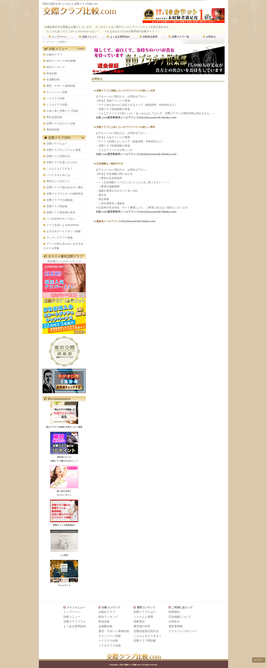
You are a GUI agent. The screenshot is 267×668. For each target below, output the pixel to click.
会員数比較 (53, 79)
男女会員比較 (54, 117)
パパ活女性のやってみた (60, 218)
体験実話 (139, 621)
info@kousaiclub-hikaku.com (157, 117)
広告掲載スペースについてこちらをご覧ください (133, 182)
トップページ (58, 36)
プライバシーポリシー (183, 631)
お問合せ (209, 36)
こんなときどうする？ (59, 168)
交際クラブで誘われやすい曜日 (64, 187)
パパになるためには (58, 175)
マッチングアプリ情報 (59, 237)
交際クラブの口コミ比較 (60, 123)
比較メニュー (88, 36)
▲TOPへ (258, 660)
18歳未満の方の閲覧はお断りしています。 (69, 26)
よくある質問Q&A (118, 36)
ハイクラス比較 (55, 98)
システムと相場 (143, 616)
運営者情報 (176, 626)
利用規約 (174, 611)
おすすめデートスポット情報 (63, 231)
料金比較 (51, 73)
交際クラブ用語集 (56, 206)
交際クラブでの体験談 (59, 200)
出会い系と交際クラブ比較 (62, 110)
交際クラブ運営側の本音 (60, 212)
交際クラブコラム (74, 621)
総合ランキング (55, 67)
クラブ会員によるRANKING (62, 225)
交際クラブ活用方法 (58, 156)
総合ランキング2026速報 (61, 60)
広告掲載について (180, 616)
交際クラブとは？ (56, 143)
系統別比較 (53, 129)
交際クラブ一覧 (179, 36)
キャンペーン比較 (56, 92)
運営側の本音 (142, 626)
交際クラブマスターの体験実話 (64, 193)
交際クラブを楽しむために (62, 162)
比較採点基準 (149, 36)
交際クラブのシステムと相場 (63, 150)
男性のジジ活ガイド (58, 181)
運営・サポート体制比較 (60, 85)
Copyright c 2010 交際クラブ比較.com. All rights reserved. (133, 665)
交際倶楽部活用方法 (146, 631)
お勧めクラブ (54, 54)
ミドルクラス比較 (56, 104)
